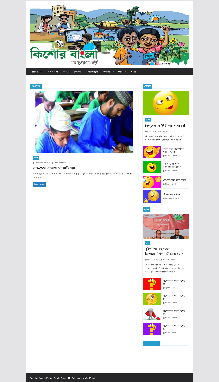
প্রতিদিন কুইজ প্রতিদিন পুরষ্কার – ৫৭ (175, 297)
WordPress (90, 378)
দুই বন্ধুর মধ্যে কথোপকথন (172, 194)
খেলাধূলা (77, 71)
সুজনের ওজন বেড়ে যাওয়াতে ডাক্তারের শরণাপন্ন (173, 150)
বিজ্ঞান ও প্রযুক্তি (92, 71)
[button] (112, 72)
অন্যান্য (133, 71)
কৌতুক (148, 120)
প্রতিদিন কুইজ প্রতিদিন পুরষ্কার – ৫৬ (175, 312)
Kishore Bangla (53, 378)
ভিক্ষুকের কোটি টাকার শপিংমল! (165, 126)
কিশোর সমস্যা (52, 71)
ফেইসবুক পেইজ (151, 343)
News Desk (164, 131)
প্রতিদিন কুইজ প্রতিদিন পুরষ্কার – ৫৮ (175, 282)
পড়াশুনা (66, 71)
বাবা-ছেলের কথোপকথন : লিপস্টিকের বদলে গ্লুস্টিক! (172, 165)
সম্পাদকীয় (107, 71)
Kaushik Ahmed (60, 163)
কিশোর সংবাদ (37, 71)
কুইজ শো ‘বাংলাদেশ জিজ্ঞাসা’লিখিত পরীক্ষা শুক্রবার (164, 251)
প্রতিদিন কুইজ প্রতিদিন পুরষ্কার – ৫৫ (175, 327)
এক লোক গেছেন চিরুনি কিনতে (174, 180)
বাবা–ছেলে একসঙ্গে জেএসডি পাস (54, 168)
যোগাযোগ (122, 71)
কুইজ (147, 243)
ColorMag (76, 378)
